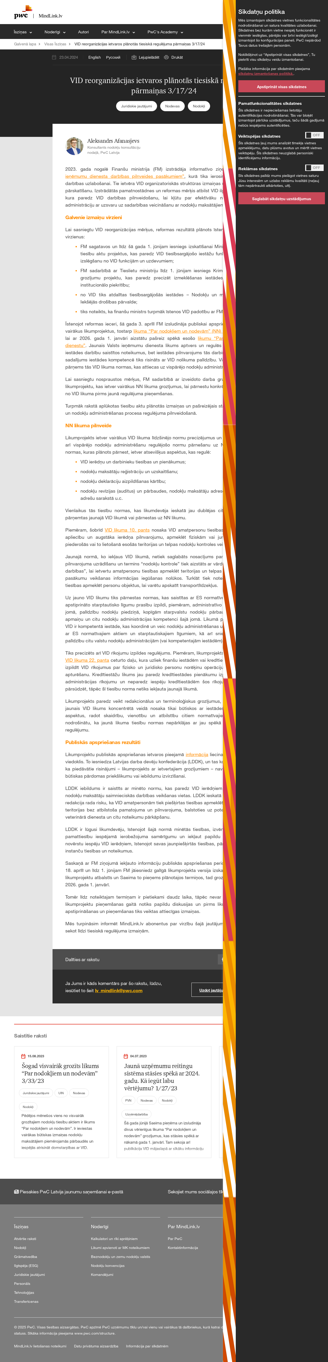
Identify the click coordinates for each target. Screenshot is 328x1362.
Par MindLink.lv (116, 31)
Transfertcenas (26, 1301)
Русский (113, 57)
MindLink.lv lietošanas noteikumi (40, 1346)
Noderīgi (53, 31)
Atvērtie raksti (25, 1238)
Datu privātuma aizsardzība (96, 1346)
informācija (197, 754)
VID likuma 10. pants (127, 530)
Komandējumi (102, 1274)
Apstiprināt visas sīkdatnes (281, 86)
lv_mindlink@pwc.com (118, 990)
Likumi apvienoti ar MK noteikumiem (120, 1247)
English (94, 57)
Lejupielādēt (149, 57)
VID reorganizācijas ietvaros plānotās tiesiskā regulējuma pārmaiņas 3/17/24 (140, 44)
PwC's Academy (163, 31)
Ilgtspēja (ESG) (26, 1265)
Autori (83, 31)
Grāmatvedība (25, 1256)
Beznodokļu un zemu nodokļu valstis (120, 1256)
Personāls (22, 1283)
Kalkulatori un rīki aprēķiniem (114, 1238)
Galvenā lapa (25, 44)
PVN (128, 1100)
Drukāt (177, 57)
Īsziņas (21, 31)
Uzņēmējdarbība (136, 1114)
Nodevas (172, 106)
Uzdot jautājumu (214, 990)
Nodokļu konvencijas (108, 1265)
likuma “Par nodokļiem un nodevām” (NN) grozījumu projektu (197, 331)
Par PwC (175, 1238)
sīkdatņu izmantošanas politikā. (265, 73)
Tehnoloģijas (24, 1292)
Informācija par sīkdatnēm (147, 1346)
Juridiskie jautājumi (136, 106)
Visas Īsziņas (55, 44)
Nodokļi (199, 106)
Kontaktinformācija (183, 1247)
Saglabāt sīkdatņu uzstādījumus (281, 198)
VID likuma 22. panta (87, 660)
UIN (61, 1093)
